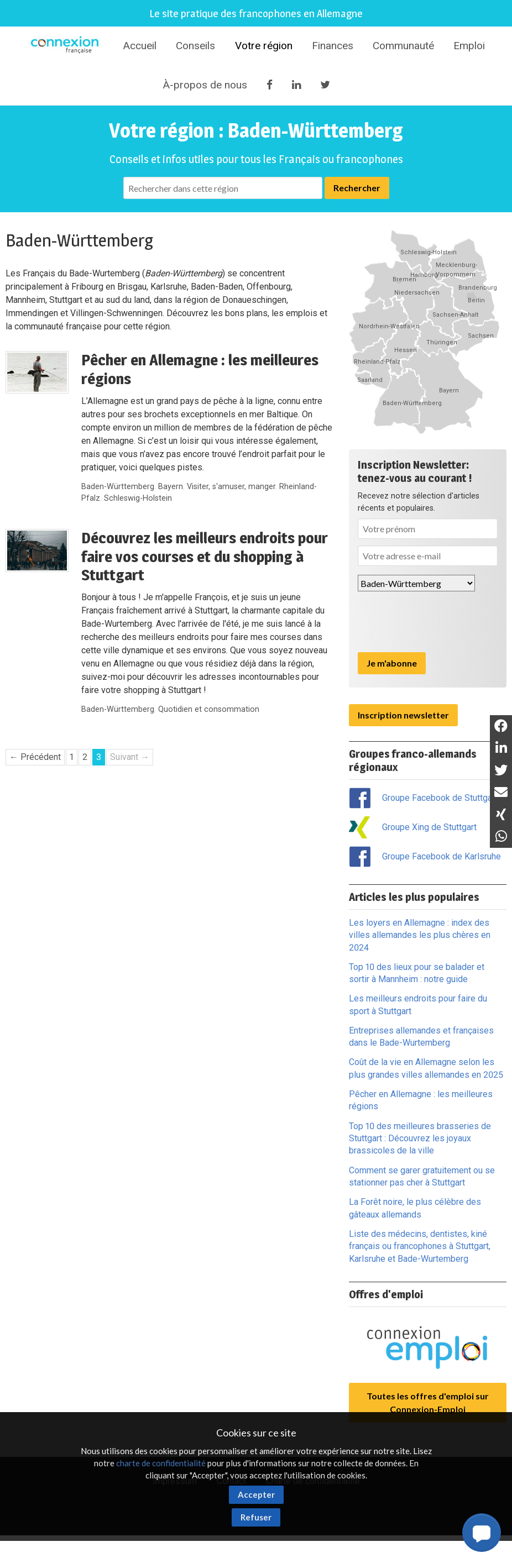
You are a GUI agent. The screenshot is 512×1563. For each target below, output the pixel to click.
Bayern (170, 486)
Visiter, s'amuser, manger (231, 486)
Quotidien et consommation (208, 709)
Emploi (469, 45)
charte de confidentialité (161, 1463)
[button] (481, 1532)
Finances (332, 45)
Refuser (256, 1517)
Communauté (403, 45)
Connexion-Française (66, 46)
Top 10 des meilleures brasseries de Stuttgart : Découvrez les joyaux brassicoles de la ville (420, 1138)
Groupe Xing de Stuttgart (429, 827)
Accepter (256, 1494)
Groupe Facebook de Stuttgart (440, 798)
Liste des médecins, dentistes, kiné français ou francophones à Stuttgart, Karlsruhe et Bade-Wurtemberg (419, 1246)
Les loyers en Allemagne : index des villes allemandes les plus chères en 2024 (419, 935)
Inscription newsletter (403, 715)
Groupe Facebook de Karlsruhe (441, 856)
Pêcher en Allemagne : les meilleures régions (199, 369)
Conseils (195, 45)
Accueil (139, 45)
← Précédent (35, 757)
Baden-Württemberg (117, 486)
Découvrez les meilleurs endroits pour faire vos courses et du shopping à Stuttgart (204, 556)
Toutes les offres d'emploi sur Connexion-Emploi (428, 1402)
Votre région (263, 45)
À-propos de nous (205, 84)
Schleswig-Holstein (138, 498)
